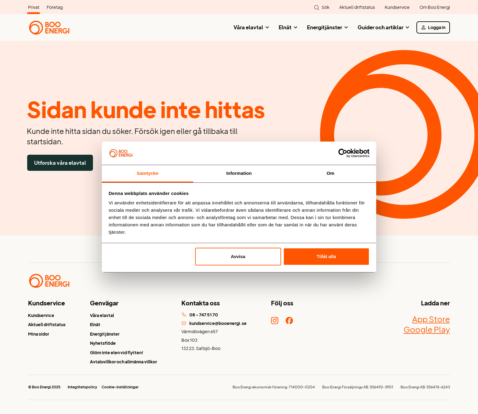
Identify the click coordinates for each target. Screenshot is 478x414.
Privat (33, 7)
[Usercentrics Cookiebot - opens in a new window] (342, 153)
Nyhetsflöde (103, 343)
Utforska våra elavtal (60, 163)
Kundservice (397, 7)
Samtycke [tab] (148, 173)
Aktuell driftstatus (357, 7)
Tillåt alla (326, 256)
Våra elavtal (248, 27)
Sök (326, 7)
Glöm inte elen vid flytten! (116, 352)
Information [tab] (239, 173)
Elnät (285, 27)
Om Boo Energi (434, 7)
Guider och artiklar (380, 27)
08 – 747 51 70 (199, 314)
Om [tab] (330, 173)
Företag (55, 7)
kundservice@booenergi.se (214, 323)
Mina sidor (38, 334)
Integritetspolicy (82, 387)
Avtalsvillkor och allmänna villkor (123, 361)
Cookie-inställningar (120, 387)
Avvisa (238, 256)
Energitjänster (324, 27)
